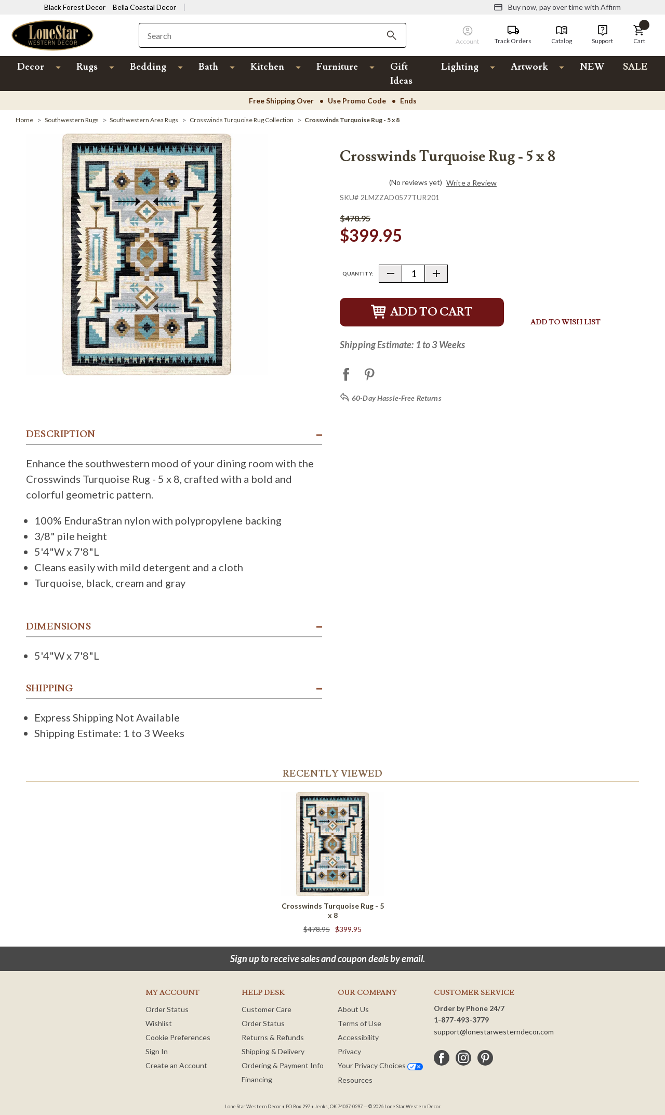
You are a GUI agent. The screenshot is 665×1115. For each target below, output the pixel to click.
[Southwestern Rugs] (72, 120)
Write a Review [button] (471, 183)
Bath (208, 67)
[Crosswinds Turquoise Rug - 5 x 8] (352, 120)
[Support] (602, 35)
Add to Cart (422, 312)
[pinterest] (485, 1058)
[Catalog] (561, 35)
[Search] (391, 35)
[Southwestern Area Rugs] (144, 120)
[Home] (24, 120)
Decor (30, 67)
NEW (592, 67)
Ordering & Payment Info (283, 1065)
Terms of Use (359, 1023)
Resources (355, 1079)
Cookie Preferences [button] (177, 1037)
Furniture (337, 67)
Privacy (349, 1051)
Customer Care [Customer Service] (266, 1009)
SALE (635, 67)
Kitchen (267, 67)
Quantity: (358, 273)
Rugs (87, 67)
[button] (639, 35)
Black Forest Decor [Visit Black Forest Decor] (74, 7)
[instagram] (463, 1058)
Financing (257, 1079)
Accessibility (358, 1037)
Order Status (167, 1009)
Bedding (148, 67)
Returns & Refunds (273, 1037)
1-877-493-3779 (461, 1019)
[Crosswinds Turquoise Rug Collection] (242, 120)
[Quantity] (413, 274)
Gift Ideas (401, 74)
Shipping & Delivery (273, 1051)
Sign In (156, 1051)
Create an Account (176, 1065)
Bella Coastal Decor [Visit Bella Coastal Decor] (144, 7)
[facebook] (441, 1058)
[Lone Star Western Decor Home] (52, 34)
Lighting (459, 67)
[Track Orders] (513, 35)
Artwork (529, 67)
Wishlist (158, 1023)
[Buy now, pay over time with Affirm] (557, 7)
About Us (353, 1009)
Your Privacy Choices (380, 1065)
